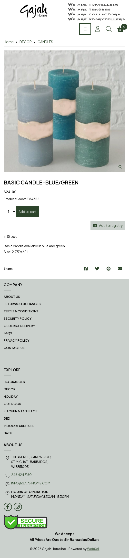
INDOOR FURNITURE (19, 426)
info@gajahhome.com (30, 483)
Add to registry (108, 225)
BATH (8, 433)
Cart (121, 28)
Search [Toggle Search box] (109, 29)
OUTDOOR (12, 404)
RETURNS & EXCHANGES (22, 304)
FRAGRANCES (14, 382)
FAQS (8, 333)
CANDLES (45, 41)
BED (7, 418)
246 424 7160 (21, 475)
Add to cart (28, 211)
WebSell (93, 549)
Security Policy (18, 318)
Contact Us (14, 348)
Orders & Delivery (19, 326)
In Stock (10, 236)
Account (97, 29)
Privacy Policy (17, 340)
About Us (12, 296)
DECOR (26, 41)
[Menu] (85, 29)
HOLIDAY (11, 396)
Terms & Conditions (21, 311)
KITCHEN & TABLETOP (21, 411)
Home (9, 41)
